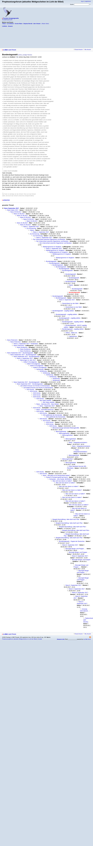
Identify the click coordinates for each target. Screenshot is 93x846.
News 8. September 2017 (70, 545)
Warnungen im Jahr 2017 (28, 360)
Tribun (4, 23)
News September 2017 (11, 208)
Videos (32, 230)
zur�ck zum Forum (9, 50)
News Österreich (12, 340)
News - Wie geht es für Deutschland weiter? (56, 475)
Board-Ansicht (78, 49)
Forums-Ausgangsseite (11, 18)
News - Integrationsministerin (78, 442)
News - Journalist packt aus (45, 409)
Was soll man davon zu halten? (62, 481)
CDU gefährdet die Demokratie (52, 415)
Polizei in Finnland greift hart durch (57, 477)
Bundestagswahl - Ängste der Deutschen (72, 541)
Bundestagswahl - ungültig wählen (63, 311)
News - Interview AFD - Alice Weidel (47, 404)
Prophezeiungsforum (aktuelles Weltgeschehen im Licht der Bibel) (19, 639)
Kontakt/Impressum (7, 19)
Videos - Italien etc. (71, 332)
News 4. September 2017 (25, 358)
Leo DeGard (10, 23)
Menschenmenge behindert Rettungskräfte (66, 428)
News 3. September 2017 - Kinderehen (26, 343)
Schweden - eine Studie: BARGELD (60, 479)
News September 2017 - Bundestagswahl (20, 353)
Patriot (71, 285)
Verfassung (39, 369)
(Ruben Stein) (45, 23)
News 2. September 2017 (41, 232)
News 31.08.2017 (19, 214)
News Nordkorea (22, 347)
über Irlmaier (37, 23)
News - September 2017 (47, 406)
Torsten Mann (18, 23)
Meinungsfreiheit (61, 431)
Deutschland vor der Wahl (70, 303)
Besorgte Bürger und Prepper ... (75, 548)
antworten (6, 200)
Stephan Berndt (27, 23)
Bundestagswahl (51, 261)
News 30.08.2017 (15, 212)
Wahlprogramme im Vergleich (52, 246)
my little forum (87, 639)
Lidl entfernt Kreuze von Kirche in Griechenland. (35, 386)
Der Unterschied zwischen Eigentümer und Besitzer (49, 239)
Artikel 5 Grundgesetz (30, 362)
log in (82, 1)
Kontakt (40, 639)
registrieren (88, 1)
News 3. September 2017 (67, 300)
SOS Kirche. (30, 389)
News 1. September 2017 (31, 226)
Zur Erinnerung (31, 228)
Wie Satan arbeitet (45, 400)
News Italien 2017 (12, 210)
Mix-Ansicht (87, 49)
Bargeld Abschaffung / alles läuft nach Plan (66, 519)
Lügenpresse (73, 336)
